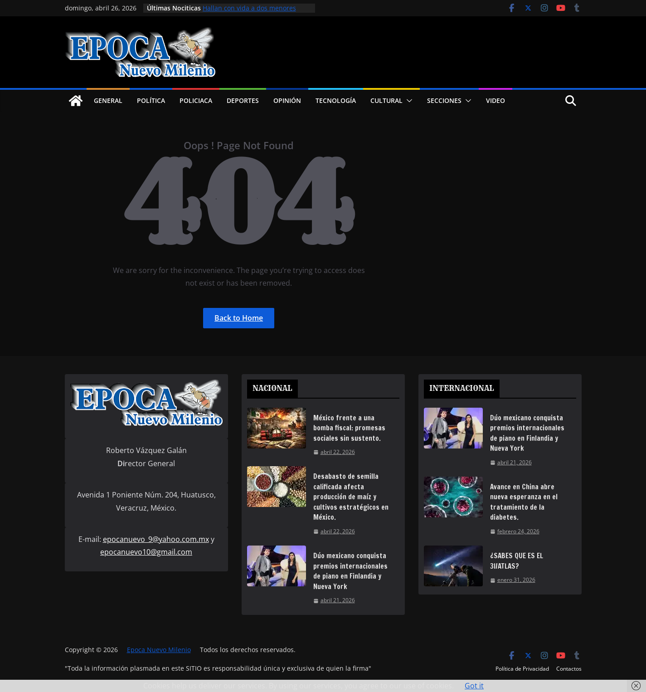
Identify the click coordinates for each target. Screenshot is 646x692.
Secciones (444, 100)
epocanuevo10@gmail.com (146, 552)
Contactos (569, 669)
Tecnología (336, 100)
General (108, 100)
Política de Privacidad (522, 669)
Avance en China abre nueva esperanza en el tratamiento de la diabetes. (524, 502)
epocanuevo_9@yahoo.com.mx (156, 539)
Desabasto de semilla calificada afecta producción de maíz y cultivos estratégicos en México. (351, 497)
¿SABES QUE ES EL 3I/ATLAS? (516, 561)
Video (495, 100)
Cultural (386, 100)
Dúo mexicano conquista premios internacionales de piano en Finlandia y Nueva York (350, 571)
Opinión (287, 100)
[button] (408, 100)
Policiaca (196, 100)
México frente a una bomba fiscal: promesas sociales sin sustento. (349, 428)
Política (151, 100)
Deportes (243, 100)
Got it (474, 686)
